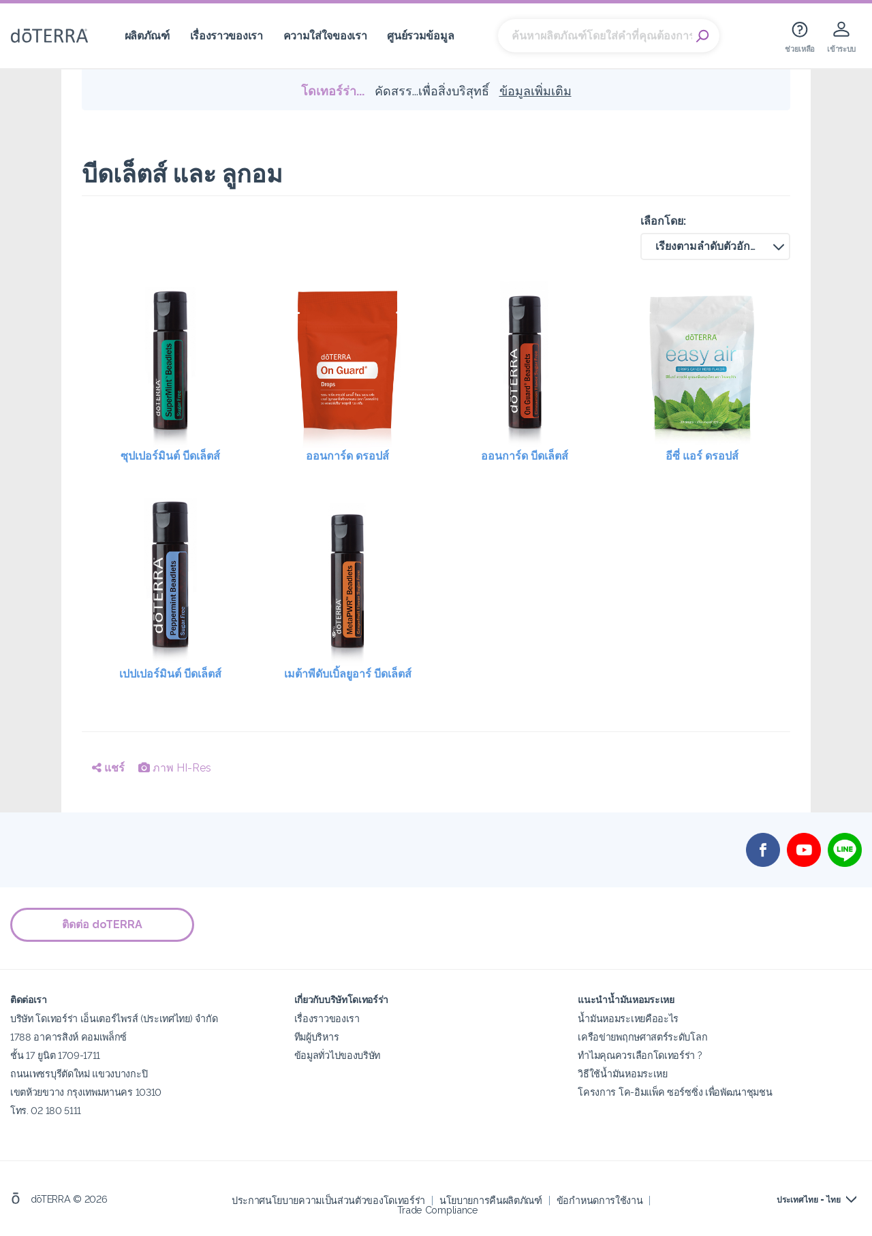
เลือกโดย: (663, 221)
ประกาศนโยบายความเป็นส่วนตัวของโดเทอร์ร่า (328, 1200)
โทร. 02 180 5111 (45, 1110)
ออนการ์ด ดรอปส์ (347, 455)
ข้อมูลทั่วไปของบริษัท (337, 1055)
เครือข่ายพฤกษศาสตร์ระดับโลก (642, 1037)
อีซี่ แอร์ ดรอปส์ (702, 455)
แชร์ (108, 767)
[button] (715, 246)
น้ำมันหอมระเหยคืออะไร (628, 1018)
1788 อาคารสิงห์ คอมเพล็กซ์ (68, 1037)
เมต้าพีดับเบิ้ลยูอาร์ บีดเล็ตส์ (347, 673)
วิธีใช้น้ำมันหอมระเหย (622, 1073)
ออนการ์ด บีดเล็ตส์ (524, 455)
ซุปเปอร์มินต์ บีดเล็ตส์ (170, 455)
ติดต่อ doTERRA (102, 924)
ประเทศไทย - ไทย (809, 1200)
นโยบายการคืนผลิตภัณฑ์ (490, 1200)
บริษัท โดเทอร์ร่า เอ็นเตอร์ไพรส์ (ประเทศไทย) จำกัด (113, 1018)
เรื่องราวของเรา (226, 35)
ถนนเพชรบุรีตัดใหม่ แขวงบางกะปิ (78, 1073)
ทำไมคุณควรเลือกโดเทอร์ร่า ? (640, 1055)
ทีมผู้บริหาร (316, 1037)
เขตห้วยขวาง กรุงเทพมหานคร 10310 (85, 1092)
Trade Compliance (437, 1210)
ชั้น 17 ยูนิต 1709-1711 (55, 1055)
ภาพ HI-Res (174, 767)
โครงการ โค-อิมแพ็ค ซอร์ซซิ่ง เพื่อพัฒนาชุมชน (675, 1092)
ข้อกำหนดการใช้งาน (600, 1200)
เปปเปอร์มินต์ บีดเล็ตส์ (170, 673)
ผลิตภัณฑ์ (147, 35)
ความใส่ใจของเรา (325, 35)
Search (702, 36)
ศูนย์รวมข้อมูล (420, 35)
